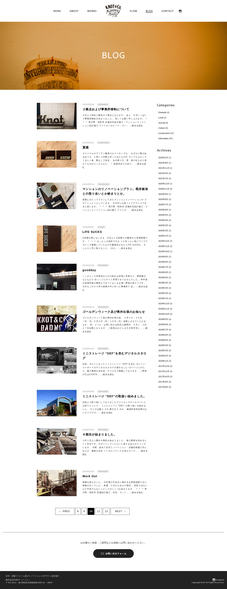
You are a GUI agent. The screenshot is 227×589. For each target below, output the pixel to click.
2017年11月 (163, 371)
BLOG (149, 11)
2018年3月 (163, 350)
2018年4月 (163, 345)
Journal (161, 123)
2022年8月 (163, 163)
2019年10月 (163, 251)
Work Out (90, 476)
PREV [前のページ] (66, 511)
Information (163, 138)
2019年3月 (163, 288)
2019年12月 (163, 241)
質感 (86, 147)
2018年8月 (163, 324)
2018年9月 (163, 319)
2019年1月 (163, 298)
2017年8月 (163, 387)
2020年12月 (163, 183)
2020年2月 (163, 230)
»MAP (49, 583)
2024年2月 (163, 157)
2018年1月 (163, 361)
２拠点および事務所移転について (106, 109)
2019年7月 (163, 267)
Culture (161, 128)
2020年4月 (163, 220)
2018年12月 (163, 303)
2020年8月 (163, 199)
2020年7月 (163, 204)
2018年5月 (163, 340)
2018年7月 (163, 329)
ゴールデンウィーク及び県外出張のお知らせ (114, 311)
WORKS (92, 11)
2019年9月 (163, 256)
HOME (57, 11)
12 (106, 511)
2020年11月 (163, 189)
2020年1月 (163, 236)
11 (98, 511)
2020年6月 (163, 210)
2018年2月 (163, 356)
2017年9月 (163, 382)
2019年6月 (163, 272)
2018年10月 (163, 314)
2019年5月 (163, 277)
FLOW (133, 11)
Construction (164, 133)
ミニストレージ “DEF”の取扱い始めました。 (115, 396)
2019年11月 (163, 246)
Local (160, 117)
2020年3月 (163, 225)
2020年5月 (163, 215)
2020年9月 (163, 194)
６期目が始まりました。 (100, 434)
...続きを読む (136, 125)
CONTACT (167, 11)
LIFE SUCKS (92, 231)
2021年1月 (163, 178)
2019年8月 (163, 262)
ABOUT (74, 11)
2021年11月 (163, 168)
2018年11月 (163, 309)
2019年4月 (163, 283)
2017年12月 (163, 366)
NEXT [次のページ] (118, 511)
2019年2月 (163, 293)
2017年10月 (163, 376)
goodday (89, 270)
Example (162, 112)
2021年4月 (163, 173)
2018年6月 (163, 335)
